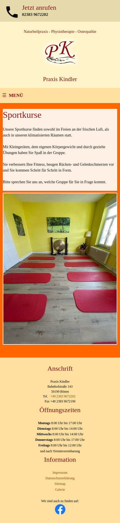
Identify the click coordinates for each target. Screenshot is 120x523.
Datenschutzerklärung (59, 478)
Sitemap (60, 484)
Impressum (60, 473)
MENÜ (16, 95)
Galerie (60, 490)
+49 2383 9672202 (62, 396)
